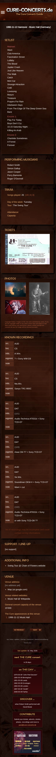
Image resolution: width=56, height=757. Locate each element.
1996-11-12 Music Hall (19, 617)
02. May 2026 (27, 651)
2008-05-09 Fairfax (21, 692)
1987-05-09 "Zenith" (21, 689)
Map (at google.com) (17, 589)
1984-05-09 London (21, 686)
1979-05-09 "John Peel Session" (25, 675)
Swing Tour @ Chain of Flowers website (26, 565)
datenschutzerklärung (41, 639)
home (11, 639)
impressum (30, 639)
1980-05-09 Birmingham (22, 677)
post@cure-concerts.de (27, 725)
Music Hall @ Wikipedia (19, 599)
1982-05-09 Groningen (22, 683)
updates (16, 639)
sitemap (23, 639)
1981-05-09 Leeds (20, 680)
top (8, 639)
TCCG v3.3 (27, 643)
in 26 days (27, 662)
